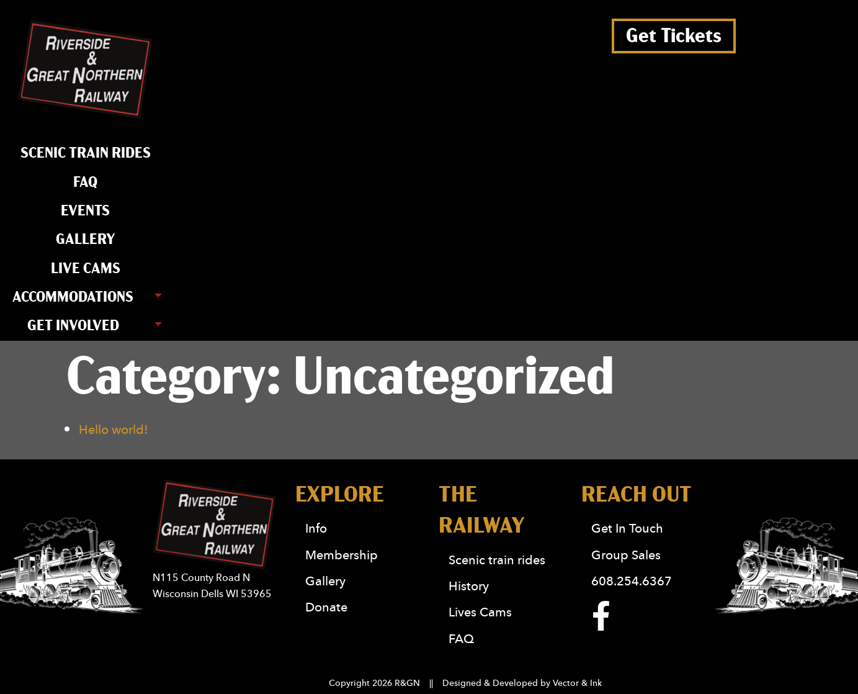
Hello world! (113, 429)
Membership (341, 554)
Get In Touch (627, 528)
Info (316, 528)
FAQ (461, 638)
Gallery (325, 580)
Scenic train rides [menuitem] (85, 153)
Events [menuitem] (85, 211)
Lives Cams (480, 612)
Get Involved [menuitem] (73, 325)
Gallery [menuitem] (85, 239)
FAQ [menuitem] (85, 182)
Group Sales (626, 554)
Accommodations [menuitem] (72, 297)
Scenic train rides (497, 559)
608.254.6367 (631, 580)
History (469, 585)
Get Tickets (674, 36)
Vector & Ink (577, 683)
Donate (326, 607)
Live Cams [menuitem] (85, 268)
